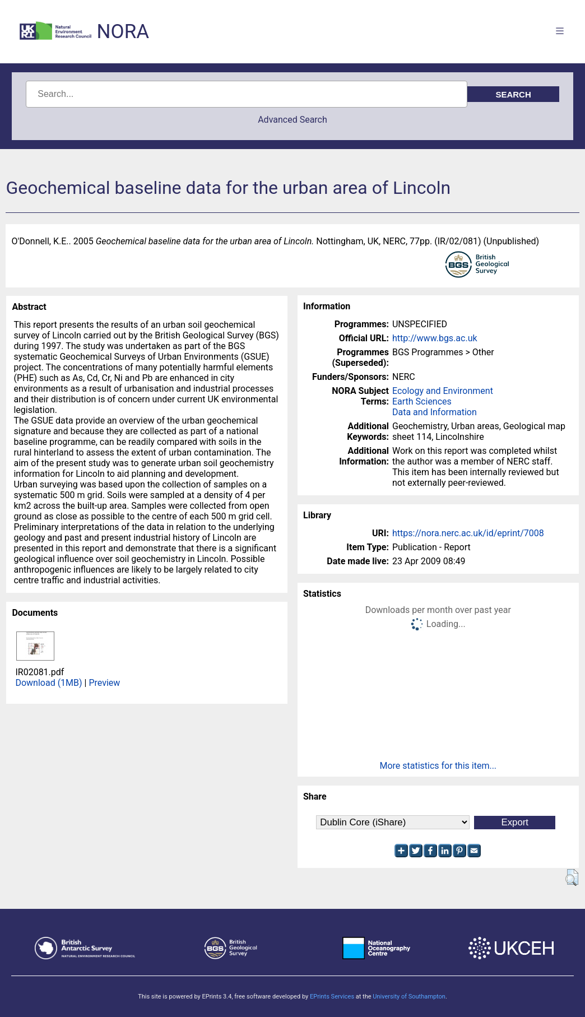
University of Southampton (409, 996)
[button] (571, 877)
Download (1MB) (48, 682)
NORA (123, 31)
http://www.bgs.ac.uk (434, 338)
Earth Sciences (422, 401)
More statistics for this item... (437, 765)
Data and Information (434, 412)
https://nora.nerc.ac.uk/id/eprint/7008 (468, 533)
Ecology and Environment (442, 391)
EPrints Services (332, 996)
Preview (104, 682)
